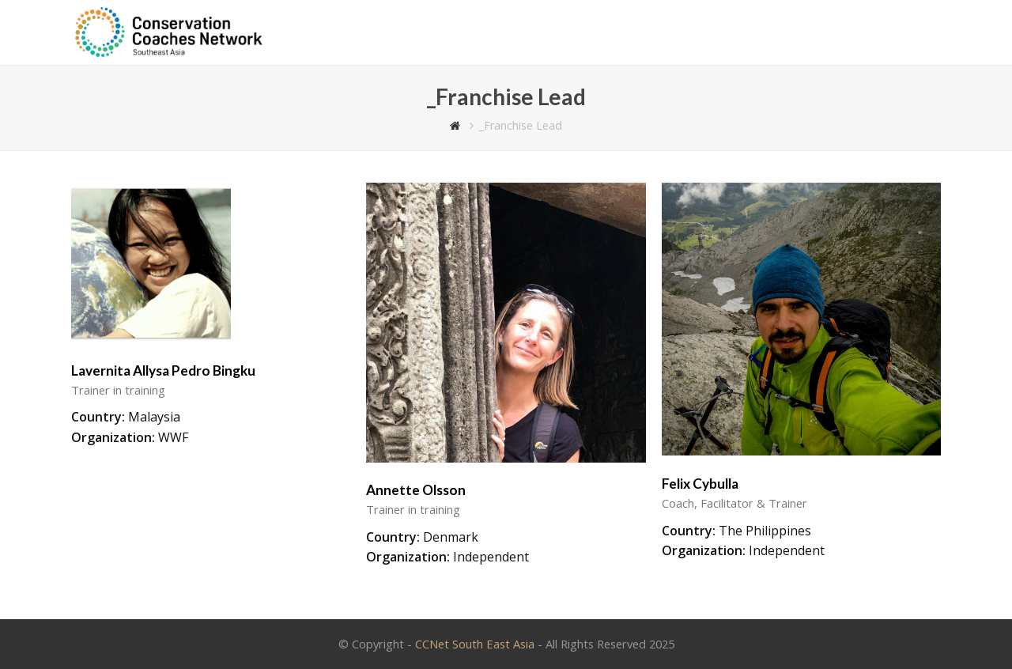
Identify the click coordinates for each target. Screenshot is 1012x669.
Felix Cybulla (700, 483)
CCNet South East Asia (474, 644)
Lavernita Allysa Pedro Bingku (163, 370)
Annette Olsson (416, 490)
